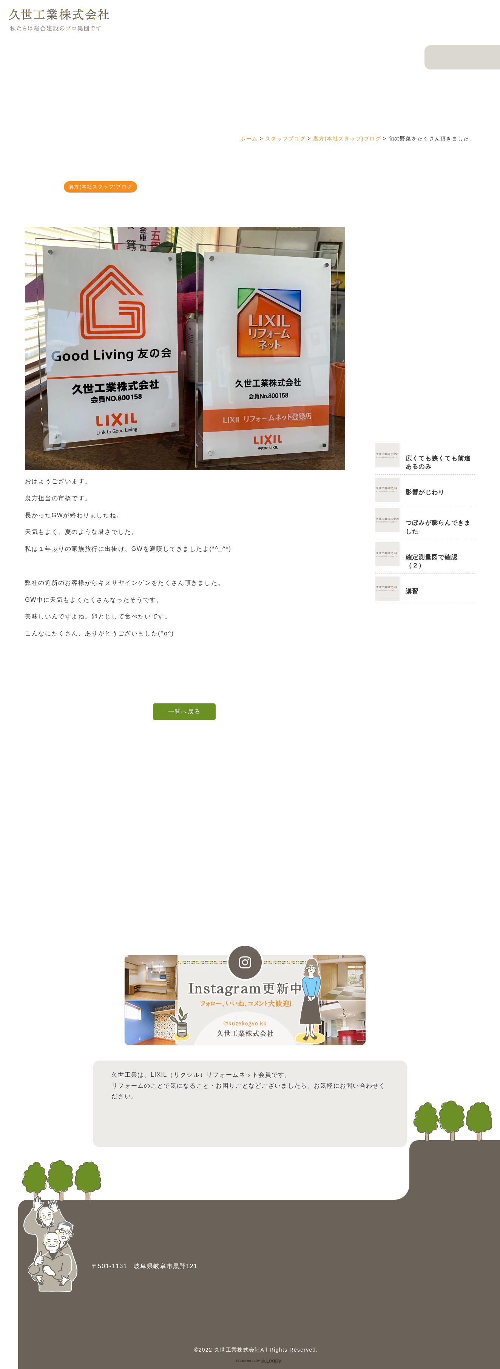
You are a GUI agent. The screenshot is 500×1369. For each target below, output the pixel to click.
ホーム (249, 139)
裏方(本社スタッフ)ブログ (347, 139)
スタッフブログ (285, 139)
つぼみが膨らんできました (438, 527)
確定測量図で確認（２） (432, 561)
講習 (412, 591)
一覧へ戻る (184, 711)
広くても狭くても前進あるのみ (438, 462)
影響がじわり (425, 492)
